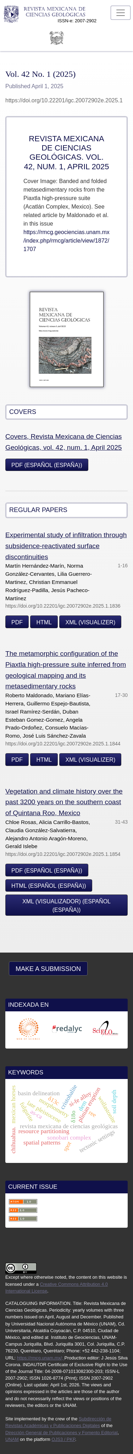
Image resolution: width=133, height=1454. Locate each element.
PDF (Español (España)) (46, 465)
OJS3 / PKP (63, 1439)
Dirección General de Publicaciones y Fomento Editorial (61, 1432)
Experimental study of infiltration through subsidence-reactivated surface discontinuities (66, 546)
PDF (17, 622)
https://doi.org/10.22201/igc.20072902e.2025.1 (64, 100)
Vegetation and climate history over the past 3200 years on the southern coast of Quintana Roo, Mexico (64, 802)
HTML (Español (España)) (48, 886)
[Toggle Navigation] (121, 13)
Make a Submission (48, 968)
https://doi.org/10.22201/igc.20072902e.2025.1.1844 (63, 743)
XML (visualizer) (90, 622)
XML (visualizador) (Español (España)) (66, 905)
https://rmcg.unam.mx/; (41, 1358)
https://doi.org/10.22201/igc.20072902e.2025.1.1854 (63, 854)
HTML (44, 622)
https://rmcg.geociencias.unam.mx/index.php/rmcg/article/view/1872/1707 (66, 240)
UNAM (12, 1439)
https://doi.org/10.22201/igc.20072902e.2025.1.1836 (63, 606)
